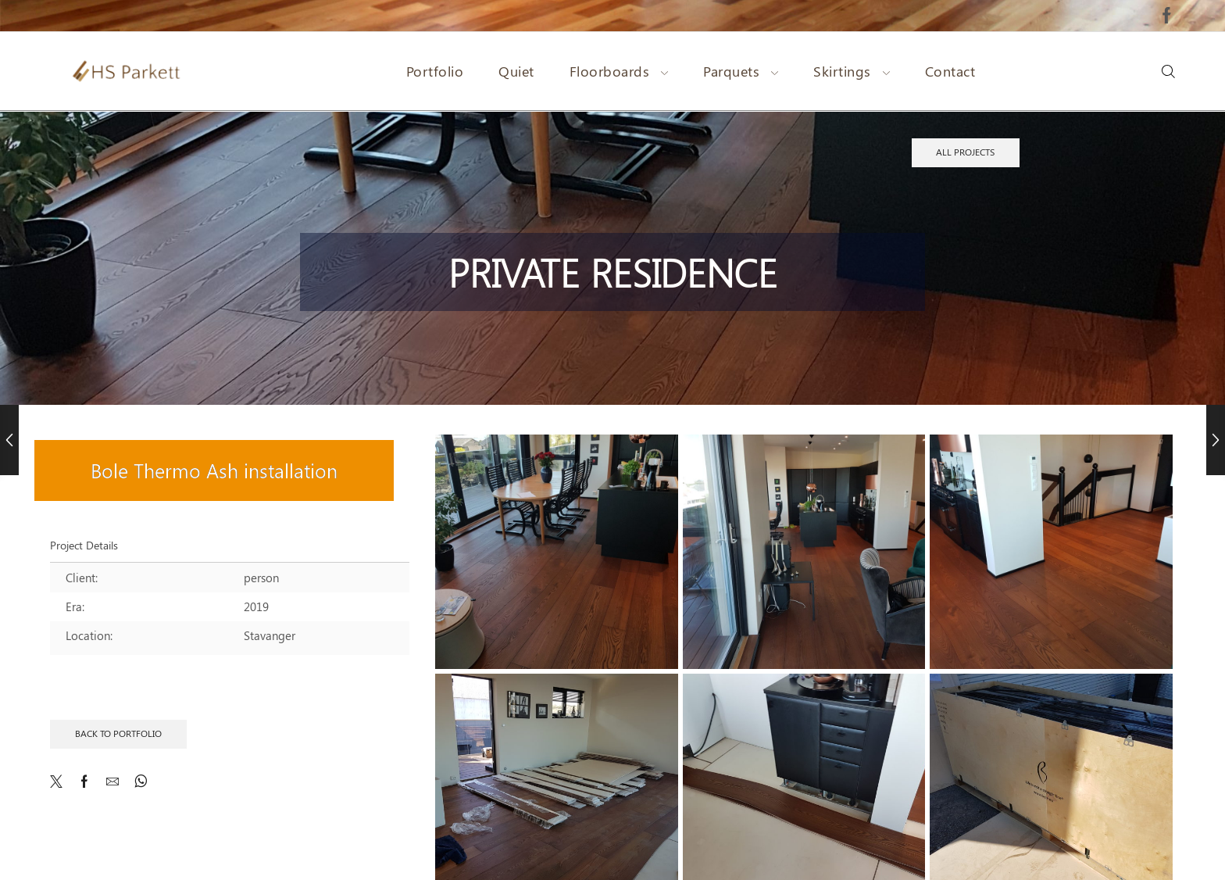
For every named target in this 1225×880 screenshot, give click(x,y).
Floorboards (619, 71)
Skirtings (851, 71)
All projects (965, 151)
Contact (950, 71)
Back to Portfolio (118, 733)
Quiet (516, 71)
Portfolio (435, 71)
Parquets (740, 71)
